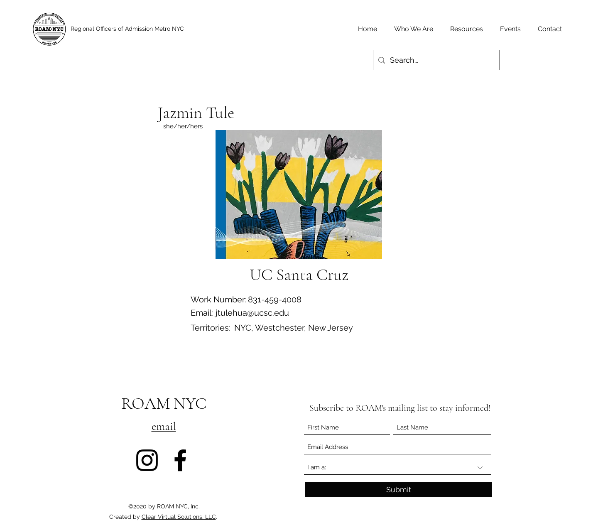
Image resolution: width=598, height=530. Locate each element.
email (164, 426)
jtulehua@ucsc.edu (252, 313)
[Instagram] (147, 460)
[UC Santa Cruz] (298, 274)
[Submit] (398, 489)
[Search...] (436, 60)
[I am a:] (397, 467)
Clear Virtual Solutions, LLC (179, 516)
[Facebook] (180, 460)
